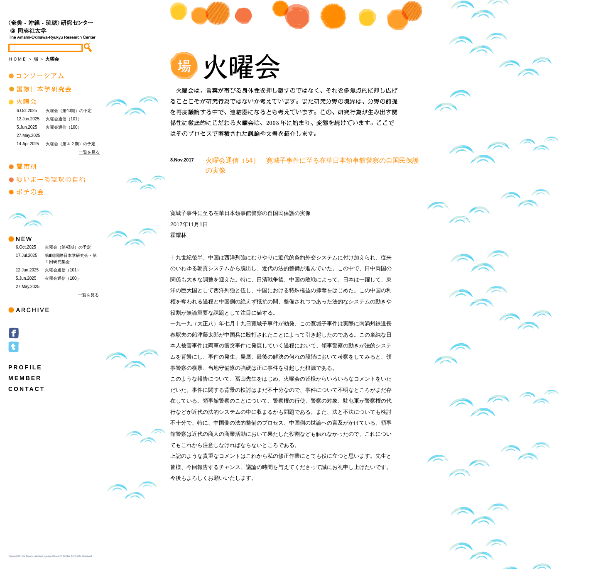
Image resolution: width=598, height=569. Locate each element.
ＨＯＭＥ (17, 58)
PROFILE (25, 367)
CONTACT (26, 389)
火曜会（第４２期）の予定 (71, 144)
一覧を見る (89, 152)
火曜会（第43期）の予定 (69, 110)
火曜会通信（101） (64, 119)
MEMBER (25, 378)
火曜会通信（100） (64, 127)
